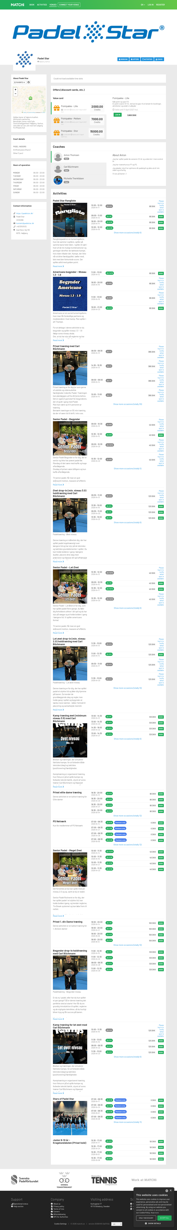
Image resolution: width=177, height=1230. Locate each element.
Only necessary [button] (146, 1218)
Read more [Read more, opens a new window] (155, 1213)
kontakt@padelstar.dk (25, 223)
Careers (55, 1211)
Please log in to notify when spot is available (160, 206)
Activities (147, 59)
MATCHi (17, 5)
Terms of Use (57, 1209)
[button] (30, 98)
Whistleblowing (58, 1214)
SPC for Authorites (59, 1217)
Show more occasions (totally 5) (127, 468)
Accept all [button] (164, 1218)
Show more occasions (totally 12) (127, 815)
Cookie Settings (60, 1224)
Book (161, 216)
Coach (159, 59)
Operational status (19, 1204)
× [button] (171, 1191)
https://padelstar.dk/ (24, 213)
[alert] (153, 1207)
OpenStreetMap (31, 112)
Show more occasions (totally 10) (127, 688)
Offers (135, 59)
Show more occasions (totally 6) (127, 232)
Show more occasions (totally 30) (127, 404)
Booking (123, 59)
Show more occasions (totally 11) (127, 1122)
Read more (58, 266)
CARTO (43, 112)
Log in (117, 115)
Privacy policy (57, 1206)
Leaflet (24, 112)
